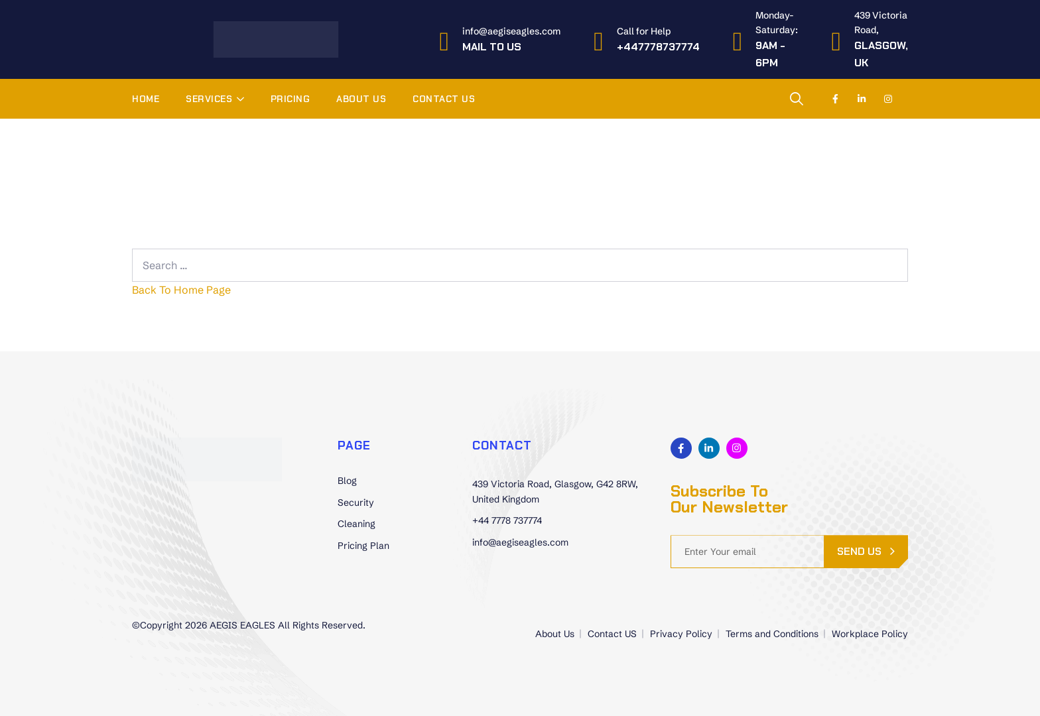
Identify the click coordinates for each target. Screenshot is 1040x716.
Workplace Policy (870, 634)
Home (145, 99)
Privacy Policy (681, 634)
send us (859, 551)
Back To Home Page (181, 289)
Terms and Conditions (772, 634)
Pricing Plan (363, 546)
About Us (361, 99)
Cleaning (356, 524)
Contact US (444, 99)
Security (356, 502)
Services (209, 99)
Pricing (290, 99)
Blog (347, 481)
